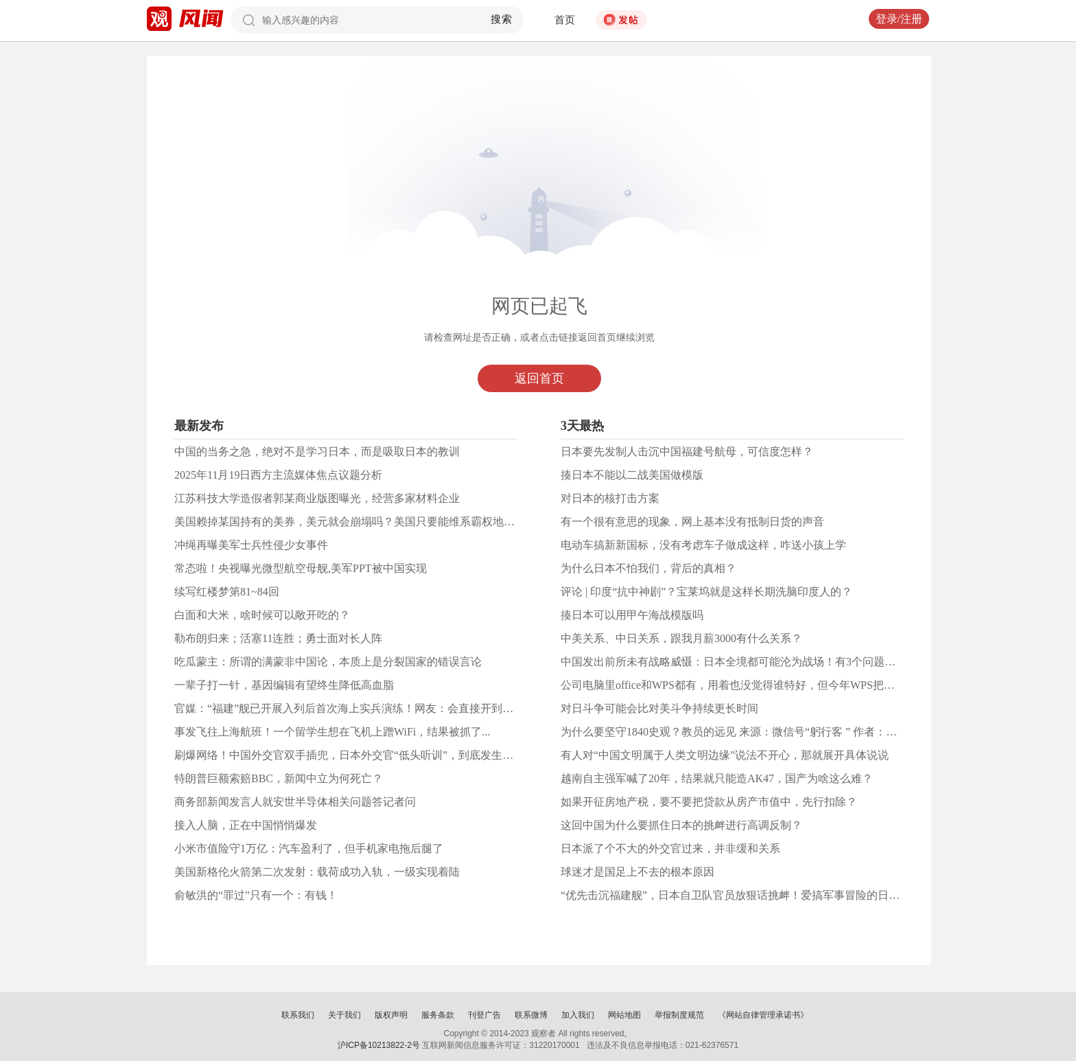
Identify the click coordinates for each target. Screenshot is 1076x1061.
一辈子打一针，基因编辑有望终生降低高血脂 (284, 685)
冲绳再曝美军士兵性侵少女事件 (251, 545)
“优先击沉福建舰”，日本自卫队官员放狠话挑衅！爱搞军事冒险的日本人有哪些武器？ (768, 895)
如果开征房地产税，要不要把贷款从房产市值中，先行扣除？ (709, 802)
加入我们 (577, 1015)
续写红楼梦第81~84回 (226, 591)
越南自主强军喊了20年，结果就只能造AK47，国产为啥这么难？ (717, 778)
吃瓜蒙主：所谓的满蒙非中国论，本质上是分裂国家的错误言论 (328, 662)
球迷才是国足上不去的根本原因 (637, 872)
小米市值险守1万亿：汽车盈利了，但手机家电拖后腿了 (308, 848)
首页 (564, 19)
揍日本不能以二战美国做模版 (632, 475)
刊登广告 (484, 1015)
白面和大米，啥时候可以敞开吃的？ (262, 615)
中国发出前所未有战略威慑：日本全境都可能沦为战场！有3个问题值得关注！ (750, 662)
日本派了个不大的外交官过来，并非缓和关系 (670, 848)
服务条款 (437, 1015)
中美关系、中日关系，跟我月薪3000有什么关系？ (681, 638)
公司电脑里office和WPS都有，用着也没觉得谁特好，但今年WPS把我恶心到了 (750, 685)
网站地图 (624, 1015)
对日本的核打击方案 (610, 498)
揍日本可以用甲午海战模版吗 (632, 615)
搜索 (502, 19)
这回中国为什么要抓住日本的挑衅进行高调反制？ (681, 825)
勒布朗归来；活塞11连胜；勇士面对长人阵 (278, 638)
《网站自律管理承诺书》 (763, 1015)
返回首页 (539, 378)
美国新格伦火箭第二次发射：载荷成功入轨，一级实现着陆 (317, 872)
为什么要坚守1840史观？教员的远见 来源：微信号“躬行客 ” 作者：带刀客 (740, 732)
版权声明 (391, 1015)
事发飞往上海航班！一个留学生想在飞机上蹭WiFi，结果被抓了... (332, 732)
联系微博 (531, 1015)
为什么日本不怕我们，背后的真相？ (648, 568)
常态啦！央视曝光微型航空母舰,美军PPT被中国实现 (300, 568)
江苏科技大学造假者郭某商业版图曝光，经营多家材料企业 (317, 498)
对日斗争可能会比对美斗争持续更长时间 (659, 708)
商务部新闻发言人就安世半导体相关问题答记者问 (295, 802)
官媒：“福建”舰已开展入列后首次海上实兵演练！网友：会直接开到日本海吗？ (365, 708)
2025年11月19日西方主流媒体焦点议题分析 (278, 475)
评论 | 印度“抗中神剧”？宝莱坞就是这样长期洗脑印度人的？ (706, 591)
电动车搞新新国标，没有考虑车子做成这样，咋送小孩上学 (703, 545)
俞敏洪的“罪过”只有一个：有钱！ (256, 895)
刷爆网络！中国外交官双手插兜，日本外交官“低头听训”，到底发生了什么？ (360, 755)
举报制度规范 (679, 1015)
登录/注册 (899, 19)
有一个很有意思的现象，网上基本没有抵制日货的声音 (692, 521)
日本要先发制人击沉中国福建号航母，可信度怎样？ (687, 451)
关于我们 (344, 1015)
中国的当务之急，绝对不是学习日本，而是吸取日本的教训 (317, 451)
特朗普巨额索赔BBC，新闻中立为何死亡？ (278, 778)
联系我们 (297, 1015)
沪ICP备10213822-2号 (379, 1045)
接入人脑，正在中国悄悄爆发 (245, 825)
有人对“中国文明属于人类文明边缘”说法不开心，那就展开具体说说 (725, 755)
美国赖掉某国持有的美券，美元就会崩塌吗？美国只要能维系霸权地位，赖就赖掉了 (377, 521)
